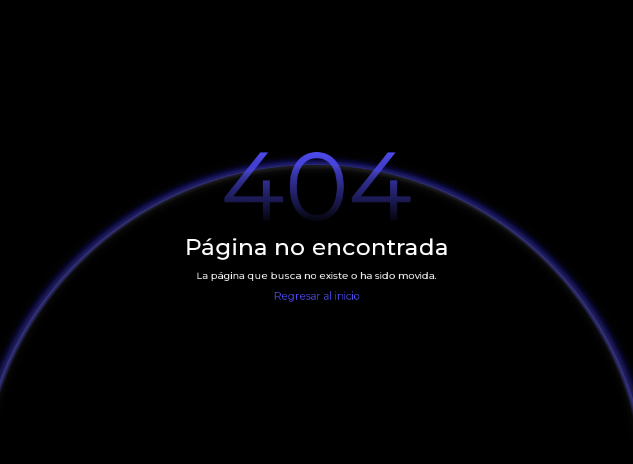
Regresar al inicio (317, 296)
